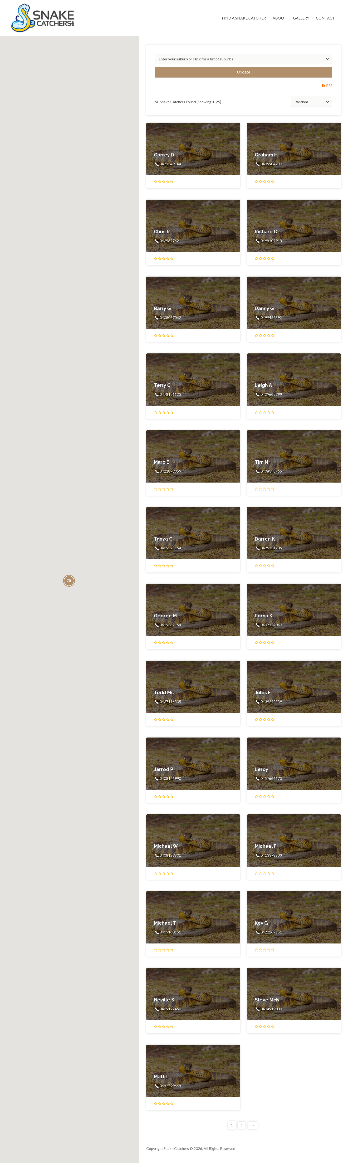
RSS (329, 85)
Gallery (301, 18)
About (279, 18)
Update (243, 72)
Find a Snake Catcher (244, 18)
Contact (325, 18)
